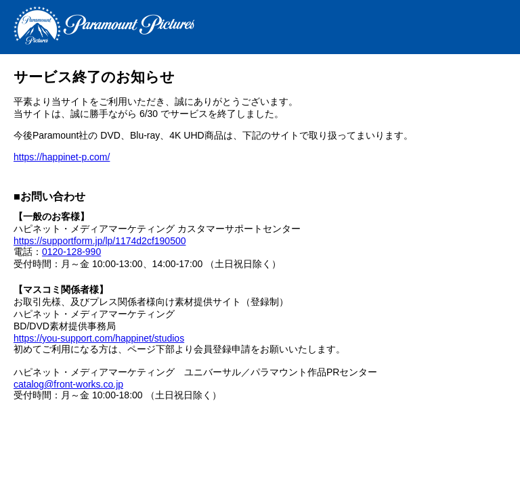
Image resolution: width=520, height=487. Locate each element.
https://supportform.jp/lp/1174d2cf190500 (100, 240)
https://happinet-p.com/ (62, 157)
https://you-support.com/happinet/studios (99, 338)
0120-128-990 (71, 251)
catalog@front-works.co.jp (68, 384)
